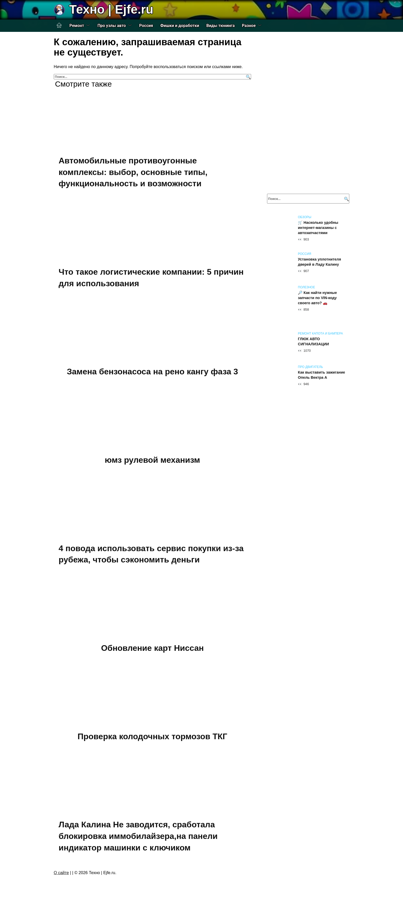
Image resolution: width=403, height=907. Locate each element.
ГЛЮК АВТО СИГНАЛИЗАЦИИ (313, 341)
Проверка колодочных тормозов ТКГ (152, 736)
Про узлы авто (111, 25)
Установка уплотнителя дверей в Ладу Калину (319, 261)
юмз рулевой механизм (152, 460)
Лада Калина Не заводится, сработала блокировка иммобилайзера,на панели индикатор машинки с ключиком (138, 836)
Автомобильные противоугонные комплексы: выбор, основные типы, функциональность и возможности (133, 172)
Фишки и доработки (179, 25)
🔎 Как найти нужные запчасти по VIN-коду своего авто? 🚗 (317, 298)
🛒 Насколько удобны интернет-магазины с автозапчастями (318, 227)
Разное (249, 25)
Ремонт (76, 25)
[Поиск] (247, 76)
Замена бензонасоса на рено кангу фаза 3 (152, 371)
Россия (146, 25)
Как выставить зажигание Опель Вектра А (321, 375)
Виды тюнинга (220, 25)
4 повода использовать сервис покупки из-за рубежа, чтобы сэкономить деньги (151, 554)
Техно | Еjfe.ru (111, 9)
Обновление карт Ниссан (152, 648)
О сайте (61, 873)
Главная (59, 25)
